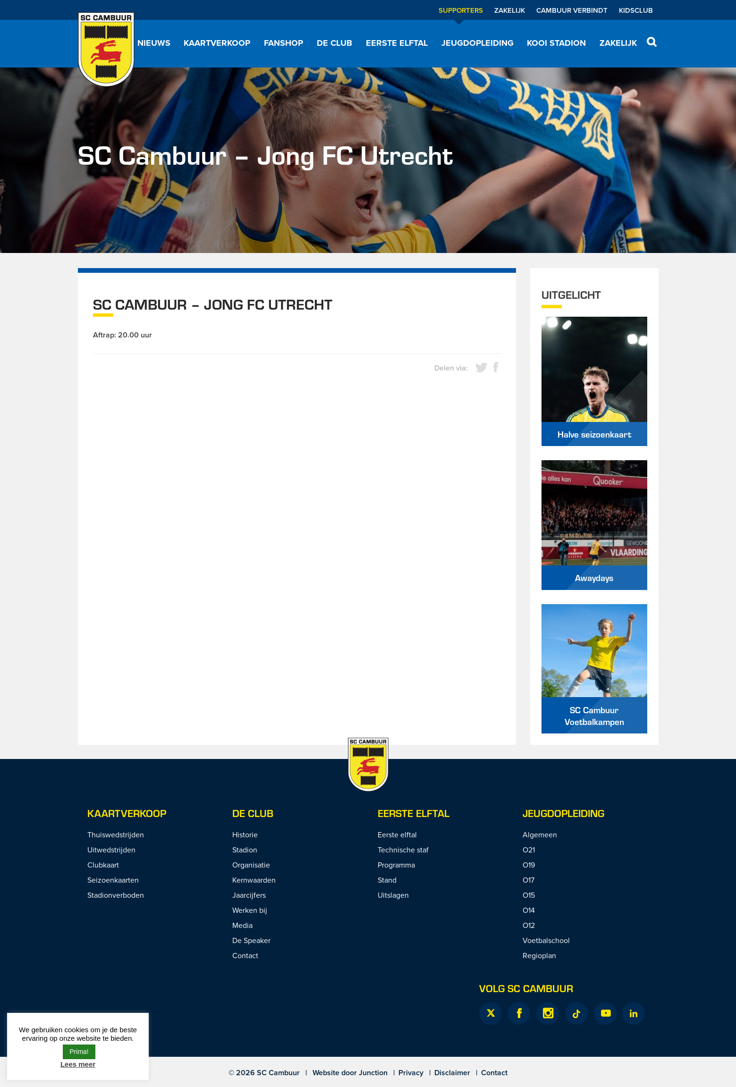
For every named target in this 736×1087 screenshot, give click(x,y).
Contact (245, 955)
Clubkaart (103, 864)
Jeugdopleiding (477, 43)
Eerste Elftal (413, 813)
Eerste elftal (397, 43)
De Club (334, 43)
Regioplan (539, 955)
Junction (373, 1072)
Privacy (410, 1072)
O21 (529, 849)
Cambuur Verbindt (572, 10)
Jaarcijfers (249, 895)
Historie (245, 834)
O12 (529, 925)
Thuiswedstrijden (115, 834)
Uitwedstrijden (111, 849)
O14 (529, 910)
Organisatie (251, 864)
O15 (529, 895)
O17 (528, 880)
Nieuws (153, 43)
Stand (387, 880)
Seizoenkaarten (113, 880)
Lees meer (77, 1064)
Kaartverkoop (217, 43)
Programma (396, 864)
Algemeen (540, 834)
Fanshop (283, 43)
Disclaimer (452, 1072)
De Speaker (251, 940)
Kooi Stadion (556, 43)
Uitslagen (393, 895)
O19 (529, 864)
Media (242, 925)
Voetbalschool (546, 940)
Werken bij (249, 910)
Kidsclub (636, 10)
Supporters (461, 10)
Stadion (244, 849)
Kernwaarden (254, 880)
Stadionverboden (115, 895)
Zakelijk (509, 10)
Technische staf (403, 849)
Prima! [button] (78, 1051)
